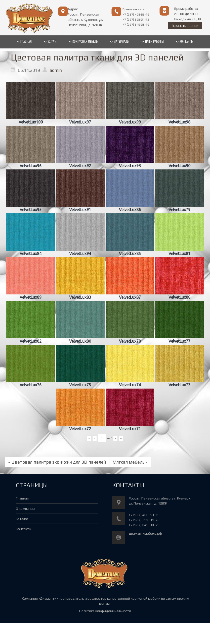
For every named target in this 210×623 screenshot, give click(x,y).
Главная (22, 498)
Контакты (23, 529)
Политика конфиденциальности (105, 611)
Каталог (22, 519)
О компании (25, 509)
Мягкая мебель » (130, 462)
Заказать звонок (185, 26)
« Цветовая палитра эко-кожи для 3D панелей (57, 462)
